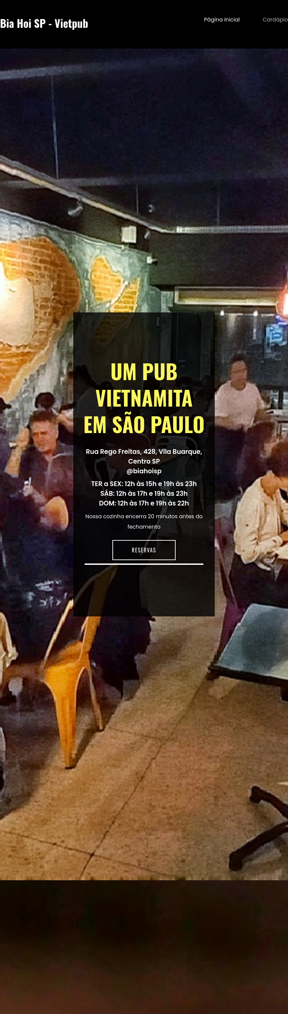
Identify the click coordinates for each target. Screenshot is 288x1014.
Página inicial (222, 19)
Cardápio (275, 19)
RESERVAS (144, 550)
